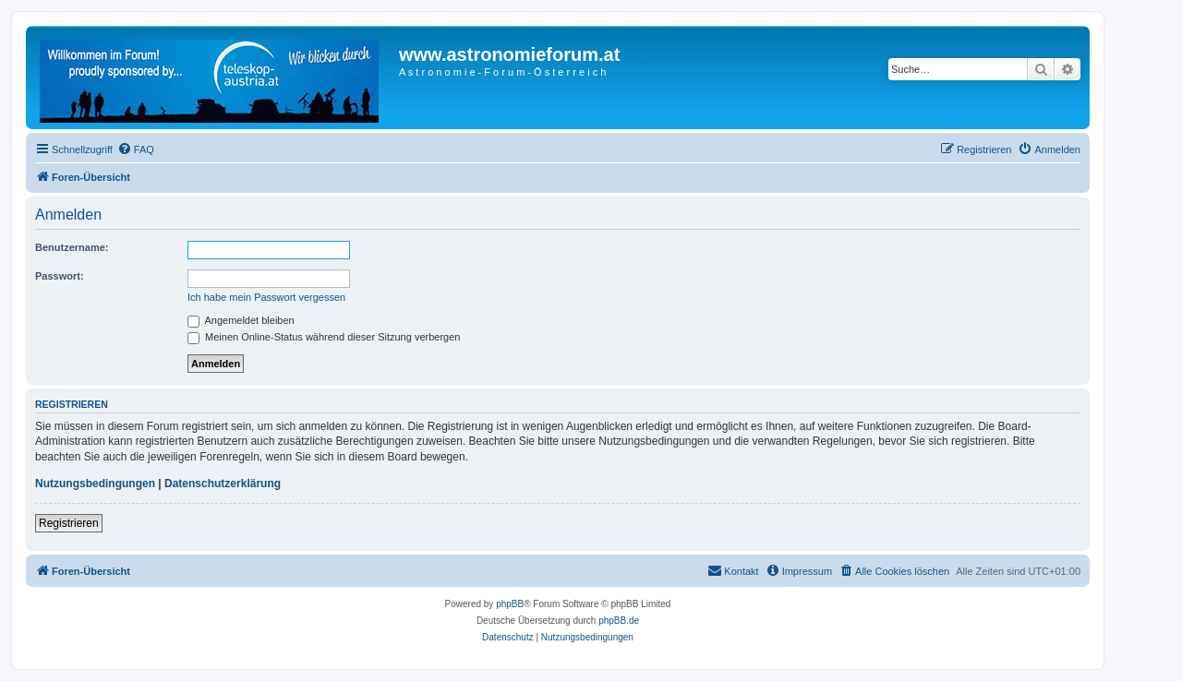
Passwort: (59, 275)
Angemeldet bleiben (241, 320)
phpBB (510, 604)
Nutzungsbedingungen (95, 483)
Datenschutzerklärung (222, 483)
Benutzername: (71, 247)
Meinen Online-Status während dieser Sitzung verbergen (323, 336)
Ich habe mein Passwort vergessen (266, 297)
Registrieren (69, 523)
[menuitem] (135, 149)
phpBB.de (618, 620)
